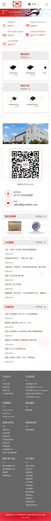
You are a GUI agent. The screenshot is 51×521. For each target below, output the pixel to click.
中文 (34, 4)
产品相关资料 (8, 394)
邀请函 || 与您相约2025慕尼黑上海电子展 (20, 340)
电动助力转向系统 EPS (34, 394)
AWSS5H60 (14, 73)
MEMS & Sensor (9, 417)
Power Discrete (8, 410)
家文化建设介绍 (9, 466)
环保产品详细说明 (10, 453)
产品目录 (6, 384)
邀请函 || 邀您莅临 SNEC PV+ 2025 (18, 323)
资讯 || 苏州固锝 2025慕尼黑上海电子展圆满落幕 (23, 331)
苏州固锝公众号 (9, 469)
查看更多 (25, 57)
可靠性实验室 (8, 440)
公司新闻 (29, 489)
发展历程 (29, 472)
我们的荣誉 (30, 492)
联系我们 (29, 498)
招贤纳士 (29, 495)
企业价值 (29, 476)
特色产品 (6, 390)
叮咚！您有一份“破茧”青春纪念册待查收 (20, 250)
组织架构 (29, 479)
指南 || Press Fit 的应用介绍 (15, 349)
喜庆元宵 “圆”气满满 (13, 284)
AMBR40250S (14, 104)
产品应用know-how (33, 397)
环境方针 (6, 443)
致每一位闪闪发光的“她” (14, 276)
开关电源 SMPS (32, 384)
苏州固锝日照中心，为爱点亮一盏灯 (19, 258)
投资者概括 (30, 430)
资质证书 (6, 436)
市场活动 (29, 485)
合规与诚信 (30, 502)
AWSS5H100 (30, 73)
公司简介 (29, 469)
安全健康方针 (8, 449)
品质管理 (6, 433)
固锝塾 (5, 472)
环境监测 (6, 446)
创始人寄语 (30, 466)
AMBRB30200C (33, 104)
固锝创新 (29, 410)
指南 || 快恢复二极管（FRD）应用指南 (20, 357)
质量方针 (6, 430)
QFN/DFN (6, 413)
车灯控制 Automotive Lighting (37, 390)
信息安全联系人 (32, 505)
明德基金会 (7, 476)
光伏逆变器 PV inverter (34, 387)
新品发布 (6, 387)
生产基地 (29, 482)
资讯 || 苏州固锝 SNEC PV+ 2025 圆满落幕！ (22, 314)
